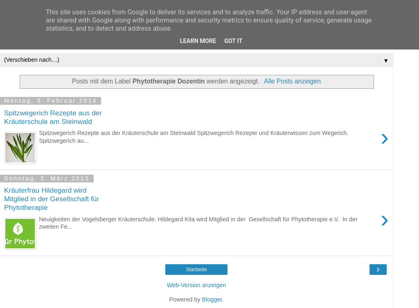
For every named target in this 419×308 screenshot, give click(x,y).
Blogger (212, 299)
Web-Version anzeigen (196, 285)
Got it (233, 41)
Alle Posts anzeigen (292, 81)
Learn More (198, 41)
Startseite (196, 269)
